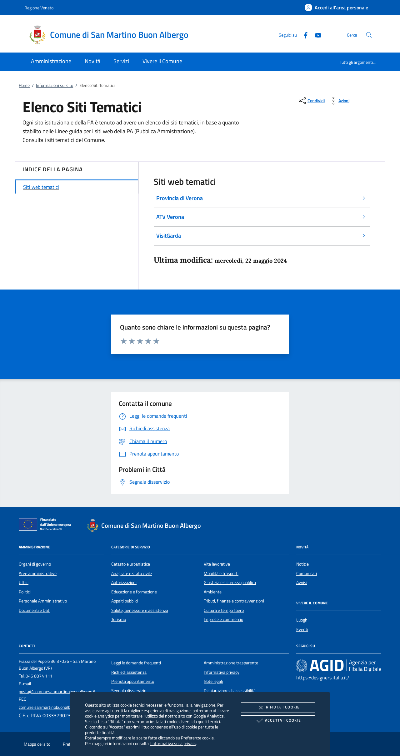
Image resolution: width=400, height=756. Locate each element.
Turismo (118, 619)
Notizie (302, 564)
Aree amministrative (38, 573)
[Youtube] (315, 34)
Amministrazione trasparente (231, 662)
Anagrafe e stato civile (131, 573)
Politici (25, 591)
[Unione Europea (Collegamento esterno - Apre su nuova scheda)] (46, 525)
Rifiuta (278, 708)
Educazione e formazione (134, 591)
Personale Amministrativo (43, 600)
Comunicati (306, 573)
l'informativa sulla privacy (173, 743)
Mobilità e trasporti (221, 573)
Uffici (23, 582)
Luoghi (302, 620)
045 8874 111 (39, 676)
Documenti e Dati (34, 610)
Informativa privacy (221, 672)
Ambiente (213, 591)
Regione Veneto (38, 7)
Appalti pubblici (124, 600)
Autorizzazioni (124, 582)
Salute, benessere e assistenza (139, 610)
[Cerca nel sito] (369, 35)
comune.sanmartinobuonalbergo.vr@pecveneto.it (64, 707)
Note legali (213, 681)
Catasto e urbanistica (130, 564)
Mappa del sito (37, 744)
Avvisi (301, 582)
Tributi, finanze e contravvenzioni (234, 600)
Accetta (278, 721)
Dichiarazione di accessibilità (230, 690)
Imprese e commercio (223, 619)
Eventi (302, 629)
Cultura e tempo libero (224, 610)
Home (24, 85)
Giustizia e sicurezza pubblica (230, 582)
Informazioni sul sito (54, 85)
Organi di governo (35, 564)
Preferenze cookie (197, 737)
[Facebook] (303, 34)
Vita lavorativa (217, 564)
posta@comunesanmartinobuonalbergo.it (57, 691)
